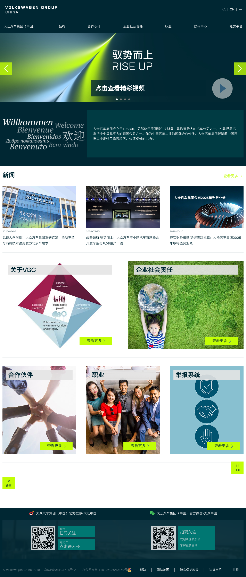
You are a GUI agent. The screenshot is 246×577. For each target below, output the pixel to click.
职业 (168, 26)
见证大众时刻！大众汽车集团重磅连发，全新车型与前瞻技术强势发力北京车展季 (38, 240)
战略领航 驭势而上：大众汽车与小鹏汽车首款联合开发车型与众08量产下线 (122, 240)
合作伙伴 (94, 26)
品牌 (62, 26)
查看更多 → (233, 176)
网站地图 (163, 570)
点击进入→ (69, 546)
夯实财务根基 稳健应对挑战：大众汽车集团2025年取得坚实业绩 (205, 240)
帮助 (143, 570)
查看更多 (96, 341)
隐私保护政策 (189, 570)
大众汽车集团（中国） (19, 26)
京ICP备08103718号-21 (61, 570)
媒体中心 (200, 26)
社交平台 (236, 26)
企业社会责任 (133, 26)
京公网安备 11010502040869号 (104, 570)
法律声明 (215, 570)
